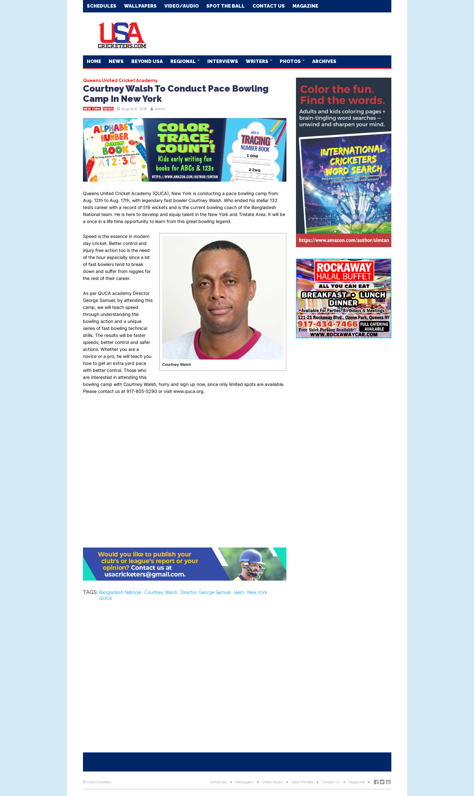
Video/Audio (181, 6)
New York (92, 108)
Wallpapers (140, 6)
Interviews (222, 61)
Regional (183, 61)
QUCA (105, 598)
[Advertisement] (275, 33)
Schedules (101, 6)
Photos (291, 61)
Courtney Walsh (160, 592)
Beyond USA (147, 61)
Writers (257, 61)
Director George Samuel (206, 592)
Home (94, 61)
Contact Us (268, 6)
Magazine (305, 6)
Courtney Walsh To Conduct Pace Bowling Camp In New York (176, 93)
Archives (324, 61)
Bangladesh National (120, 592)
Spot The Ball (225, 6)
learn (239, 592)
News (116, 61)
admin (160, 109)
